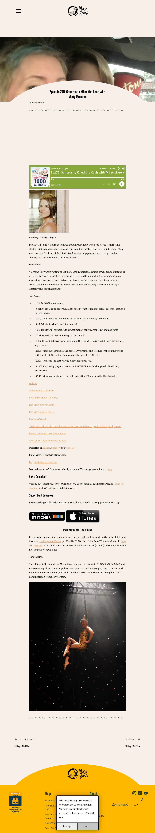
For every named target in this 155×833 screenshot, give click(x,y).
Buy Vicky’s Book (37, 419)
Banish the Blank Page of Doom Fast (47, 433)
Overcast (69, 448)
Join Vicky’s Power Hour (41, 405)
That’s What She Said (55, 823)
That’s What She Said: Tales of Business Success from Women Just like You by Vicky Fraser (75, 426)
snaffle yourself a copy (51, 541)
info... (88, 826)
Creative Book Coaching (41, 390)
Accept (67, 826)
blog (123, 541)
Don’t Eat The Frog (54, 828)
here (110, 469)
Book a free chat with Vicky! (43, 397)
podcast (38, 545)
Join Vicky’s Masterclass (41, 412)
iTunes (46, 448)
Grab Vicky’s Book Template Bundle (47, 440)
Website (33, 383)
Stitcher (55, 448)
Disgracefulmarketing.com (43, 462)
